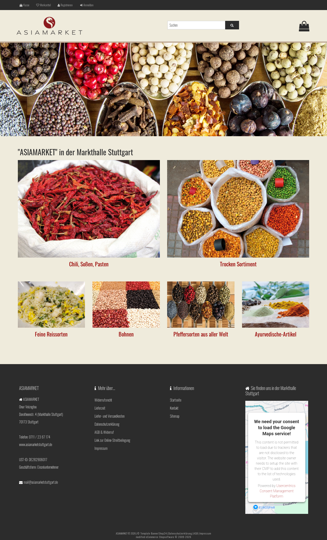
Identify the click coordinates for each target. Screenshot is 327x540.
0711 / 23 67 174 (39, 436)
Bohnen (126, 334)
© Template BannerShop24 (152, 533)
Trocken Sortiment (238, 264)
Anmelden (87, 5)
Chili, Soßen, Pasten (89, 264)
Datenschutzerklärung (107, 424)
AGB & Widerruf (104, 432)
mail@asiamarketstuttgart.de (41, 482)
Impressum (101, 448)
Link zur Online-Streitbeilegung (112, 440)
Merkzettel (43, 5)
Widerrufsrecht (103, 400)
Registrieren (65, 5)
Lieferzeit (100, 408)
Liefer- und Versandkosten (109, 416)
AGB (196, 533)
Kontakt (174, 408)
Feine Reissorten (51, 334)
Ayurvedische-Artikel (275, 334)
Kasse (24, 5)
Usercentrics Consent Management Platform (277, 491)
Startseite (175, 400)
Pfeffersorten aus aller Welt (200, 334)
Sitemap (174, 416)
